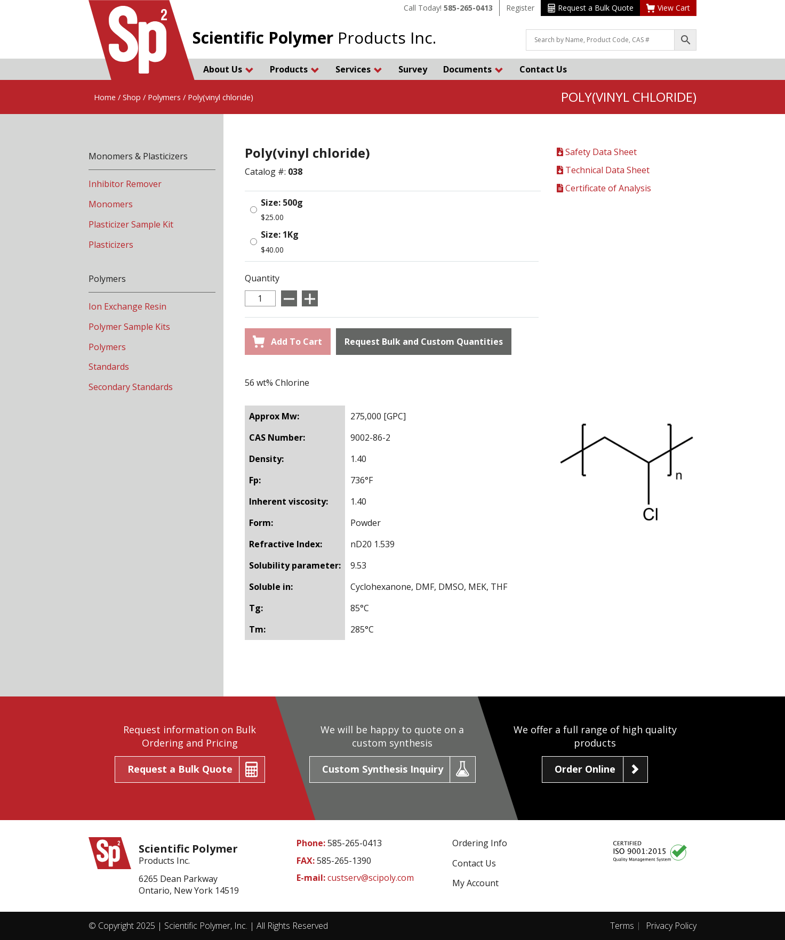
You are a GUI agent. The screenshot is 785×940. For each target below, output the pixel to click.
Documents (473, 69)
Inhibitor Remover (125, 184)
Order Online (585, 769)
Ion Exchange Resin (127, 306)
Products (294, 69)
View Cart (668, 8)
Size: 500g (282, 202)
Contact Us (543, 69)
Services (358, 69)
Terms (622, 925)
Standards (109, 366)
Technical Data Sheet (603, 170)
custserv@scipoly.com (370, 878)
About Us (228, 69)
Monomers (111, 204)
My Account (475, 883)
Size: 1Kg (280, 234)
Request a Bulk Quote (590, 8)
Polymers (164, 97)
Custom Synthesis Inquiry (382, 769)
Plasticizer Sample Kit (131, 224)
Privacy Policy (671, 925)
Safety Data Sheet (597, 152)
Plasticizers (111, 244)
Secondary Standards (131, 387)
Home (105, 97)
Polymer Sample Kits (129, 327)
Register (520, 8)
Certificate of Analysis (604, 188)
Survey (412, 69)
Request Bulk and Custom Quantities (424, 341)
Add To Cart (287, 341)
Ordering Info (479, 843)
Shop (132, 97)
